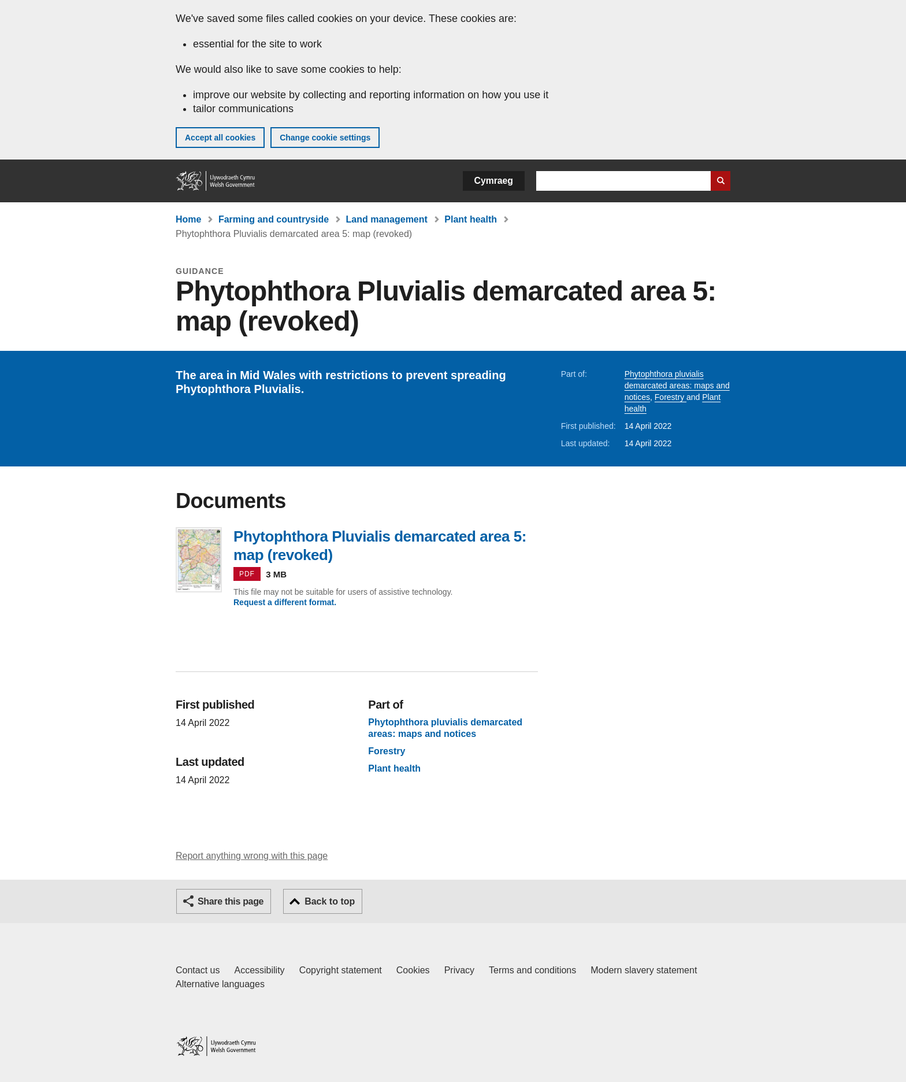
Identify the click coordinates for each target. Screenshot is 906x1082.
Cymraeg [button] (493, 181)
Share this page (230, 901)
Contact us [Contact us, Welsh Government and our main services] (198, 970)
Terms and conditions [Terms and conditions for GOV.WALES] (532, 970)
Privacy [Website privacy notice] (459, 970)
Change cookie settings (325, 137)
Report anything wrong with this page (252, 856)
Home (188, 219)
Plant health (470, 219)
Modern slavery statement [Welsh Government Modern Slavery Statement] (644, 970)
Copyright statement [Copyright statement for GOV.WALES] (340, 970)
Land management (387, 219)
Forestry (670, 397)
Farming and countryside (273, 219)
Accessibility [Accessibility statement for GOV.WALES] (259, 970)
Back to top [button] (330, 901)
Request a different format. (284, 602)
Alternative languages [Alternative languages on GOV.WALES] (220, 984)
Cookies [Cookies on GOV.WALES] (413, 970)
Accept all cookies (220, 137)
